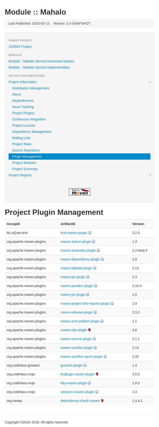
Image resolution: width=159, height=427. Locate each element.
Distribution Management (30, 88)
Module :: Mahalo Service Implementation (39, 67)
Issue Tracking (23, 107)
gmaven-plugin (71, 365)
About (16, 94)
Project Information (80, 82)
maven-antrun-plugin (76, 241)
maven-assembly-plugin (78, 250)
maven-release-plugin (77, 312)
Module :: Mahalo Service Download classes (41, 61)
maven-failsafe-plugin (76, 268)
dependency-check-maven (80, 401)
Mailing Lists (21, 138)
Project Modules (24, 163)
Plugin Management (27, 156)
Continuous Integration (29, 119)
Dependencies (23, 101)
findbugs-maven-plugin (77, 374)
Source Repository (26, 150)
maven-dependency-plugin (80, 259)
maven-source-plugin (76, 339)
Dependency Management (31, 132)
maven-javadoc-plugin (77, 286)
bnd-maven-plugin (74, 233)
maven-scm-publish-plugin (80, 321)
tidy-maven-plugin (74, 383)
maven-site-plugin (74, 330)
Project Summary (25, 169)
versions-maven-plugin (77, 392)
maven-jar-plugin (73, 277)
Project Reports (80, 175)
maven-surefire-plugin (77, 348)
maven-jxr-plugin (73, 295)
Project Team (21, 144)
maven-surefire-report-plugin (82, 356)
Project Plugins (23, 113)
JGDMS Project (20, 47)
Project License (23, 125)
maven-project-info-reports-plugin (85, 303)
